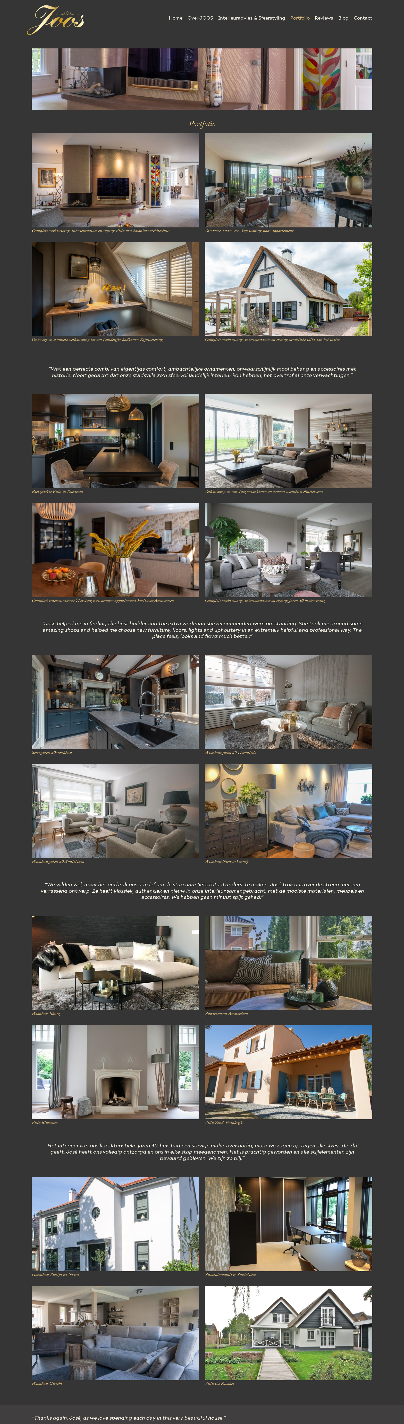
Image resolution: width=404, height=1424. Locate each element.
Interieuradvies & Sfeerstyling (251, 18)
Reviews (324, 18)
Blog (343, 18)
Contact (363, 18)
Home (175, 18)
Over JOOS (200, 18)
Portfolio (300, 18)
